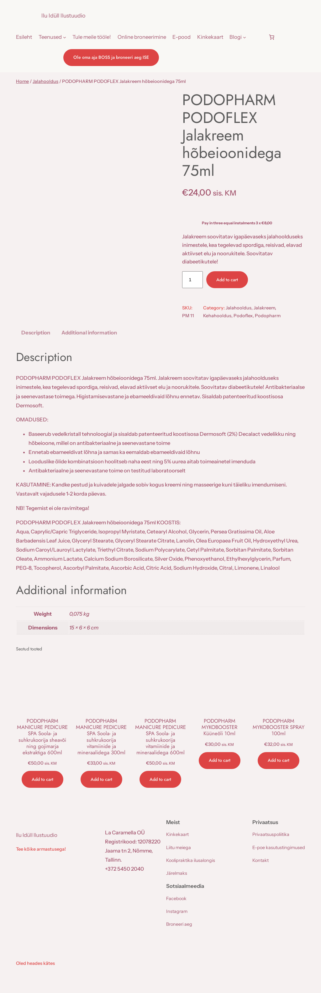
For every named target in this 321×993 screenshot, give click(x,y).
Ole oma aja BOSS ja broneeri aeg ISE (111, 57)
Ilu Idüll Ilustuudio (63, 15)
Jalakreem (264, 308)
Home (22, 81)
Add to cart (227, 280)
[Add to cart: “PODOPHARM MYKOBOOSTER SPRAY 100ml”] (278, 760)
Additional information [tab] (89, 332)
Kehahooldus (217, 315)
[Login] (257, 37)
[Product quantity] (192, 279)
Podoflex (243, 315)
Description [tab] (35, 332)
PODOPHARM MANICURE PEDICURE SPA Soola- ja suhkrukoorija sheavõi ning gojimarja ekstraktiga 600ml (42, 737)
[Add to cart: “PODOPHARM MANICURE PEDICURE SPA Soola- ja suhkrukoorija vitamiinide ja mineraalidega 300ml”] (101, 779)
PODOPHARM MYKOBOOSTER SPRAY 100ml (278, 727)
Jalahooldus (45, 81)
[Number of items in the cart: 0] (271, 37)
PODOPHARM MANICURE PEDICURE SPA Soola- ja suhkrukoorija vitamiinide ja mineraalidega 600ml (160, 737)
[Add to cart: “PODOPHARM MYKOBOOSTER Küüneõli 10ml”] (219, 760)
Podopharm (268, 315)
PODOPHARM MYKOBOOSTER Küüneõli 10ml (219, 727)
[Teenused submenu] (64, 36)
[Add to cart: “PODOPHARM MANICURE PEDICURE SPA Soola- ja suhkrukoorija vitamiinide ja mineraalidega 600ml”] (160, 779)
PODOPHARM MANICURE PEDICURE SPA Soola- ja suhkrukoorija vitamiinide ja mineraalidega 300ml (101, 737)
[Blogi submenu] (244, 36)
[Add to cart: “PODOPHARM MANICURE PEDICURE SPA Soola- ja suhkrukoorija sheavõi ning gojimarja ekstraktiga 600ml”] (42, 779)
